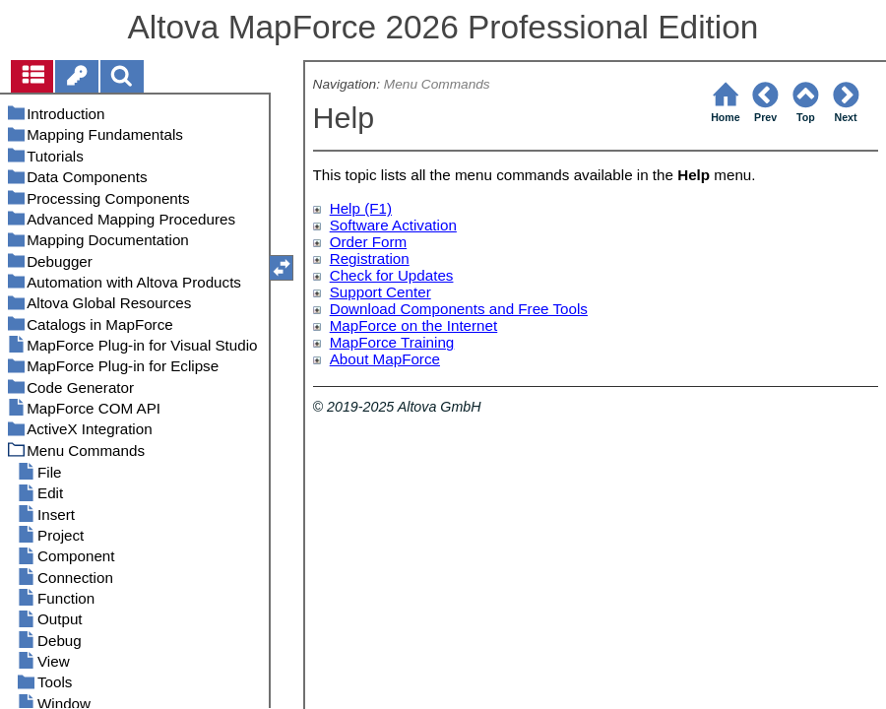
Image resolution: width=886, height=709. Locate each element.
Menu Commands (437, 84)
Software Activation (393, 225)
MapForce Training (392, 342)
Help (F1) (361, 208)
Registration (370, 258)
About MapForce (385, 359)
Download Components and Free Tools (459, 308)
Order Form (368, 241)
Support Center (380, 292)
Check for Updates (392, 275)
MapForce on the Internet (414, 325)
